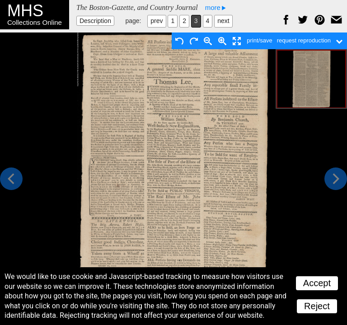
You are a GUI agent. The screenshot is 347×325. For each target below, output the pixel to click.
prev (156, 20)
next (223, 20)
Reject (317, 306)
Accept (317, 283)
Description (95, 20)
